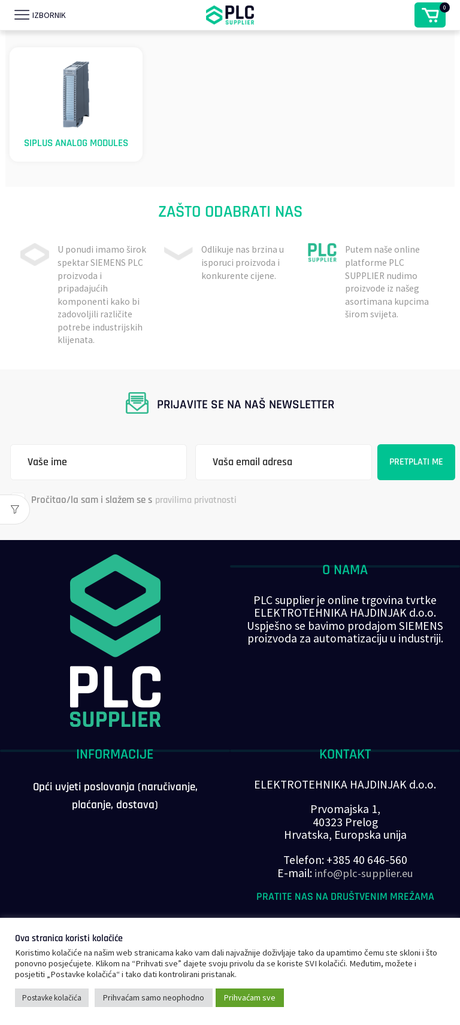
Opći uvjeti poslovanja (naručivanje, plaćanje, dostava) (115, 812)
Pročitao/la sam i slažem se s (127, 515)
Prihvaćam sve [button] (250, 997)
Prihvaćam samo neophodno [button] (153, 997)
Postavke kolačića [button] (51, 998)
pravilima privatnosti (200, 515)
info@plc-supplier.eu (364, 888)
